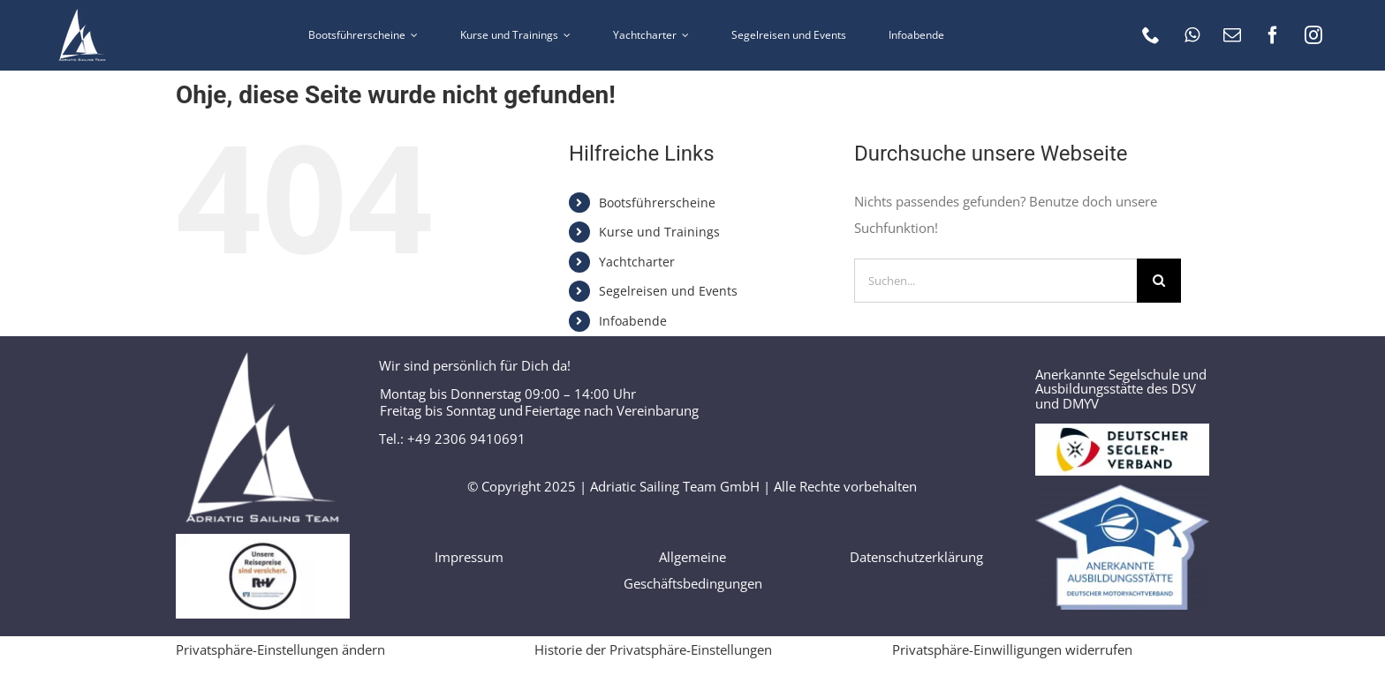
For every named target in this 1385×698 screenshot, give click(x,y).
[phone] (1151, 35)
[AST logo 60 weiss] (82, 15)
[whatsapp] (1191, 35)
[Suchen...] (995, 281)
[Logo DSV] (1122, 430)
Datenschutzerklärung (916, 557)
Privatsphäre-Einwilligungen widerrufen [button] (1012, 649)
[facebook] (1273, 35)
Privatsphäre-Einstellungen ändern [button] (280, 649)
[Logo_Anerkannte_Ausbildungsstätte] (1122, 490)
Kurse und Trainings (659, 231)
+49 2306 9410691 (466, 438)
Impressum (469, 557)
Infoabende (633, 320)
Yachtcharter (637, 261)
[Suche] (1159, 281)
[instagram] (1313, 35)
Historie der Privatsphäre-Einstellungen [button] (653, 649)
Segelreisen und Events (668, 290)
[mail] (1232, 35)
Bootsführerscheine (657, 202)
